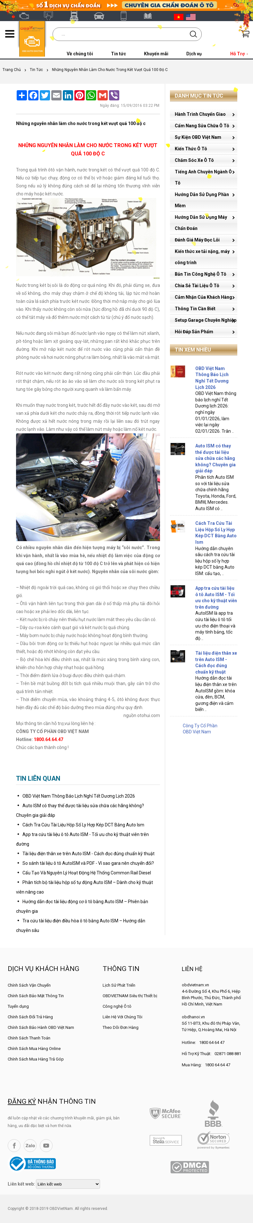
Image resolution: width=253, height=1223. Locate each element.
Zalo (30, 1145)
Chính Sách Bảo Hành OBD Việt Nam (41, 1027)
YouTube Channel (46, 1145)
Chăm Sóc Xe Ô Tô (194, 160)
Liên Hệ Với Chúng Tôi (122, 1016)
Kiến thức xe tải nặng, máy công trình (202, 257)
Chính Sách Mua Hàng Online (34, 1048)
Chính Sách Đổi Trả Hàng (30, 1016)
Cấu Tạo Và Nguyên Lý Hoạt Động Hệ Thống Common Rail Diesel (86, 872)
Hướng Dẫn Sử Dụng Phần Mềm (202, 200)
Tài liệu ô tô (151, 16)
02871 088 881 (228, 1053)
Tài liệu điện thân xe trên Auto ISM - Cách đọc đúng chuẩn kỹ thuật (88, 853)
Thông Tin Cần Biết (195, 308)
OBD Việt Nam (26, 16)
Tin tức (118, 53)
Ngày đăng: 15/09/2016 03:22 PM (129, 105)
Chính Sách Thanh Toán (29, 1038)
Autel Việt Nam (51, 16)
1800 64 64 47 (211, 1042)
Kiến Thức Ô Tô (191, 148)
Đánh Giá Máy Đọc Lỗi (197, 239)
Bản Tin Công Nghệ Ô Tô (200, 274)
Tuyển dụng (18, 1006)
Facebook (14, 1145)
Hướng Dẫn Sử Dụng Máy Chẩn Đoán (201, 223)
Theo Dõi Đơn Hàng (121, 1027)
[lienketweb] (68, 1184)
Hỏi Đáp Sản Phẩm (194, 331)
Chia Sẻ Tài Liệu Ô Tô (197, 285)
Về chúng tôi (80, 53)
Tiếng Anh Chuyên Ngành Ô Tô (203, 177)
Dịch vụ (194, 53)
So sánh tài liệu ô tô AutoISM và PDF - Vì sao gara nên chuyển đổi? (88, 863)
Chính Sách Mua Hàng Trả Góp (36, 1059)
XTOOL (126, 16)
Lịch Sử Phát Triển (119, 985)
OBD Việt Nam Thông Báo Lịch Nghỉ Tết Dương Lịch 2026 (78, 796)
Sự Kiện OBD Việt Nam (198, 137)
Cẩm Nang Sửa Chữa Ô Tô (202, 125)
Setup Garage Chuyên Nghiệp (205, 320)
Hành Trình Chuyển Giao (200, 114)
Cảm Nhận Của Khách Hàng (203, 297)
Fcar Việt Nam (76, 16)
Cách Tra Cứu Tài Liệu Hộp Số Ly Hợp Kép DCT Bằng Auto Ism (83, 824)
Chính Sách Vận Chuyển (29, 985)
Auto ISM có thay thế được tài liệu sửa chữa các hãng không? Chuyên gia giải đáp (215, 458)
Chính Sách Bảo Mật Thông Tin (36, 995)
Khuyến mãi (156, 53)
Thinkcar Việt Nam (101, 16)
